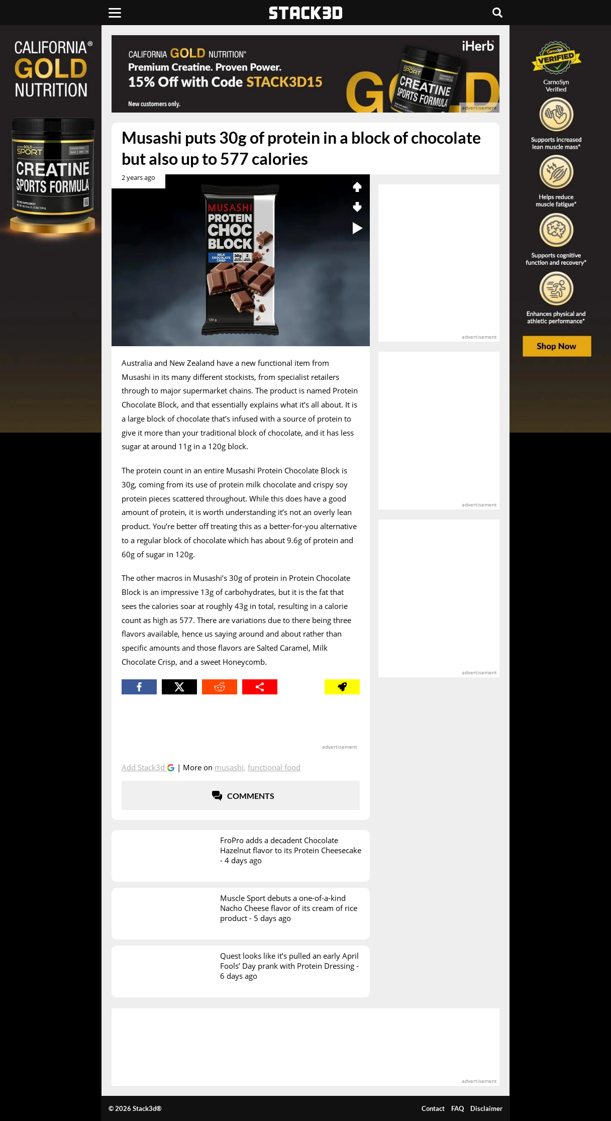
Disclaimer (486, 1108)
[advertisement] (305, 74)
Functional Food (274, 767)
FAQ (457, 1108)
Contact (433, 1108)
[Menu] (115, 13)
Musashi (229, 767)
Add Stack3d (144, 767)
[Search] (497, 13)
